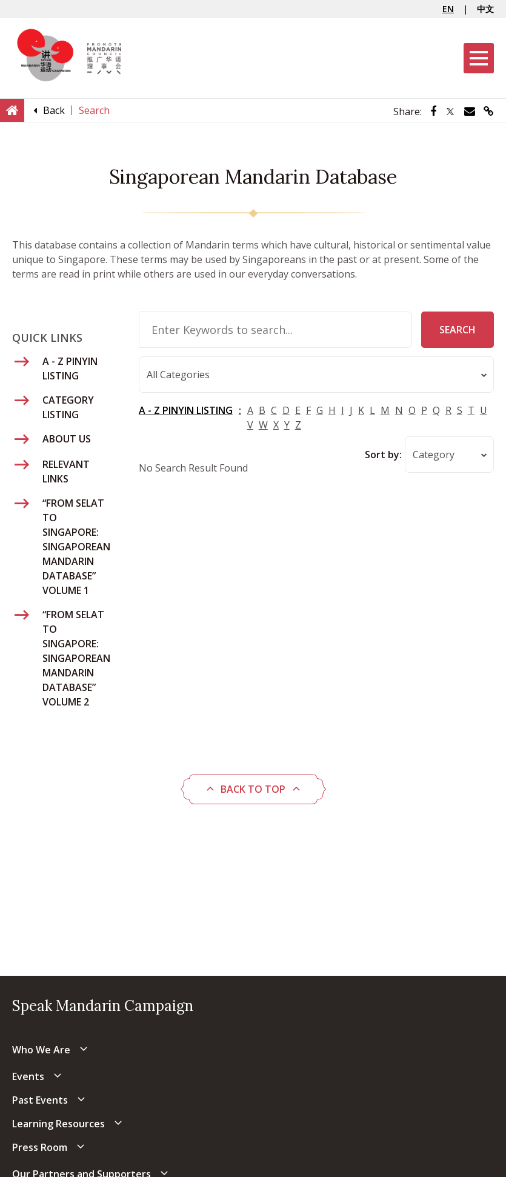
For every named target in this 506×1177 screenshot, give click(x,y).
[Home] (12, 110)
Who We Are (41, 1049)
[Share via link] (489, 111)
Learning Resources (58, 1123)
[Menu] (479, 58)
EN (448, 9)
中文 (485, 9)
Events (28, 1076)
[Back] (54, 110)
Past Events (40, 1100)
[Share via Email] (469, 111)
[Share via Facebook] (433, 111)
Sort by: (383, 455)
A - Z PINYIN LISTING (186, 411)
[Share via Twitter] (450, 111)
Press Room (39, 1147)
